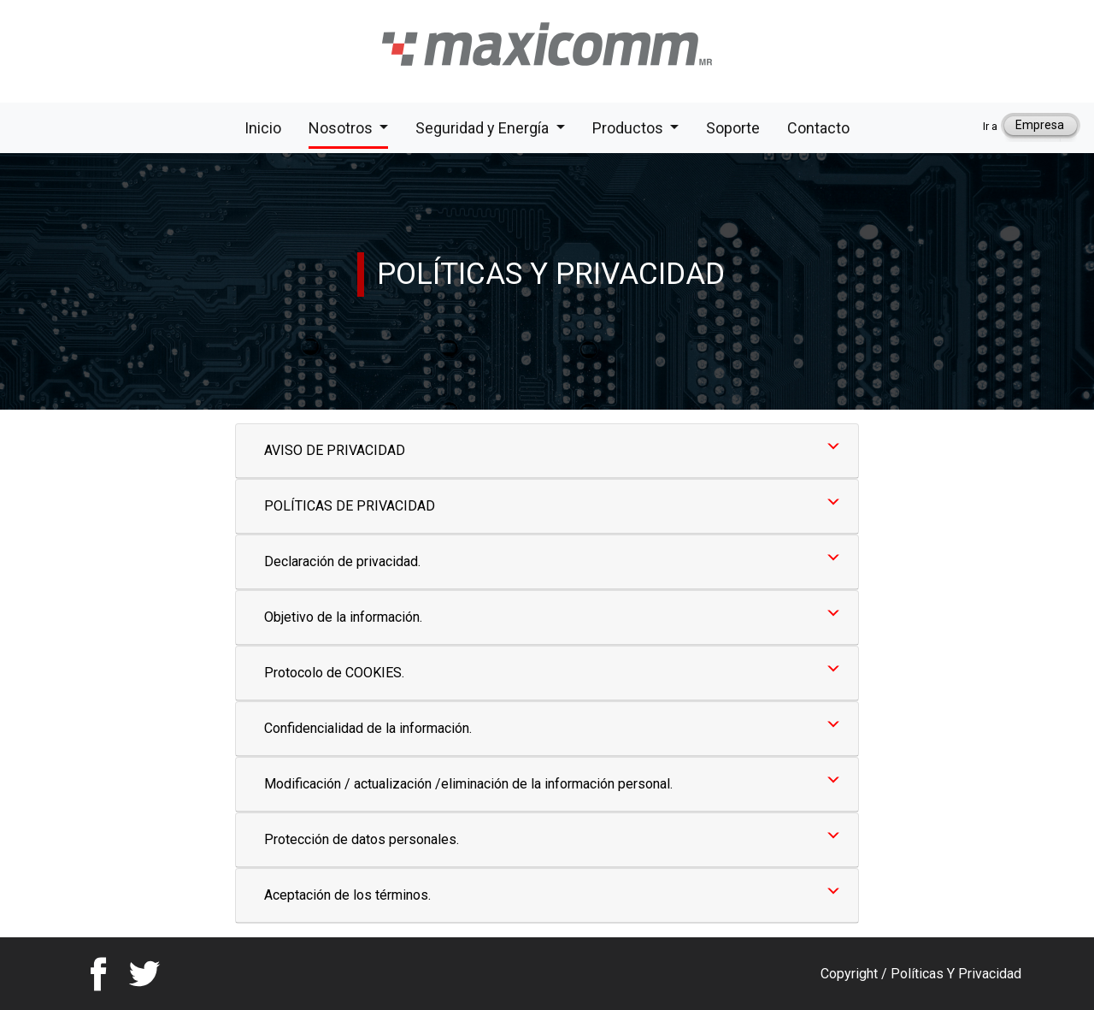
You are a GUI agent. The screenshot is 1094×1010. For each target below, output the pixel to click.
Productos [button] (629, 128)
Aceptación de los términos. (347, 895)
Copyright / (855, 974)
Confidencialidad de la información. (368, 728)
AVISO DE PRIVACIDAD (334, 450)
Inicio (262, 126)
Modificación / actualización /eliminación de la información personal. (468, 784)
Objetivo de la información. (343, 617)
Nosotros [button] (342, 128)
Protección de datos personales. (361, 839)
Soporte (733, 126)
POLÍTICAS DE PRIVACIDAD (349, 506)
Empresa (1039, 125)
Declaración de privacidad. (342, 561)
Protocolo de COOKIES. (334, 672)
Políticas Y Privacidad (956, 974)
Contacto (818, 126)
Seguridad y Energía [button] (483, 128)
